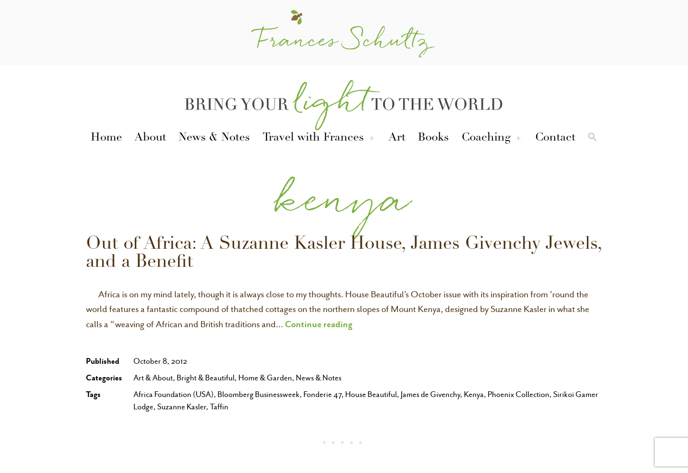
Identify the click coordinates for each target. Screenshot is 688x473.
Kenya (474, 394)
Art (396, 138)
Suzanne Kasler (181, 406)
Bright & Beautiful (206, 377)
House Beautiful (371, 394)
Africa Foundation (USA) (173, 394)
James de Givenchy (430, 394)
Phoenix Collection (518, 394)
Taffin (219, 406)
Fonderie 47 (322, 394)
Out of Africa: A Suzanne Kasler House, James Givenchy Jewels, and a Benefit (344, 254)
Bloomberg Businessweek (258, 394)
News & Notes (214, 138)
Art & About (153, 377)
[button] (592, 138)
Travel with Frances (313, 138)
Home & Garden (265, 377)
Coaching (486, 138)
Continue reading (319, 324)
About (150, 138)
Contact (555, 138)
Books (433, 138)
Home (106, 138)
